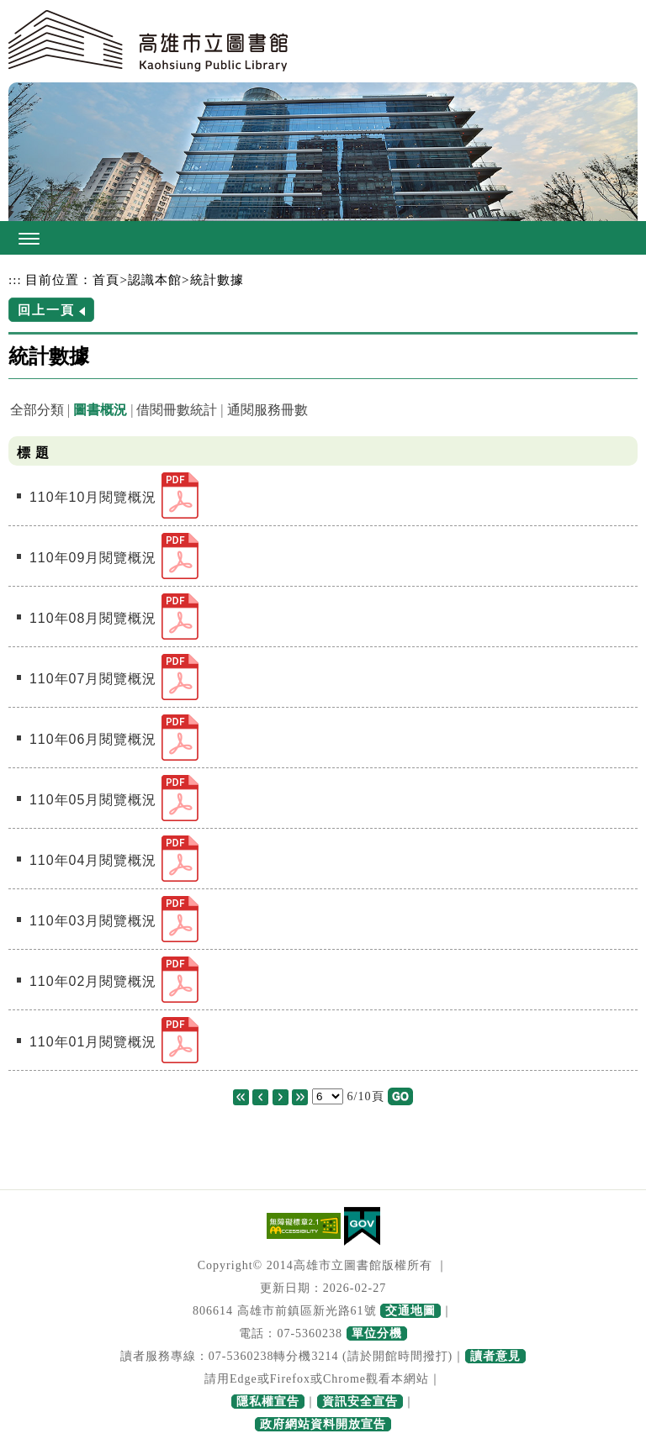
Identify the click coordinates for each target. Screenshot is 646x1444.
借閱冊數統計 (176, 410)
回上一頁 (46, 310)
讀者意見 (495, 1356)
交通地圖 (410, 1310)
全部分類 (37, 410)
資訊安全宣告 (360, 1401)
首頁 (106, 279)
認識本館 (155, 279)
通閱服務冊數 (267, 410)
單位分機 (377, 1333)
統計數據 (217, 279)
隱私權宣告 (267, 1401)
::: (15, 279)
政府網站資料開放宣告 (323, 1424)
